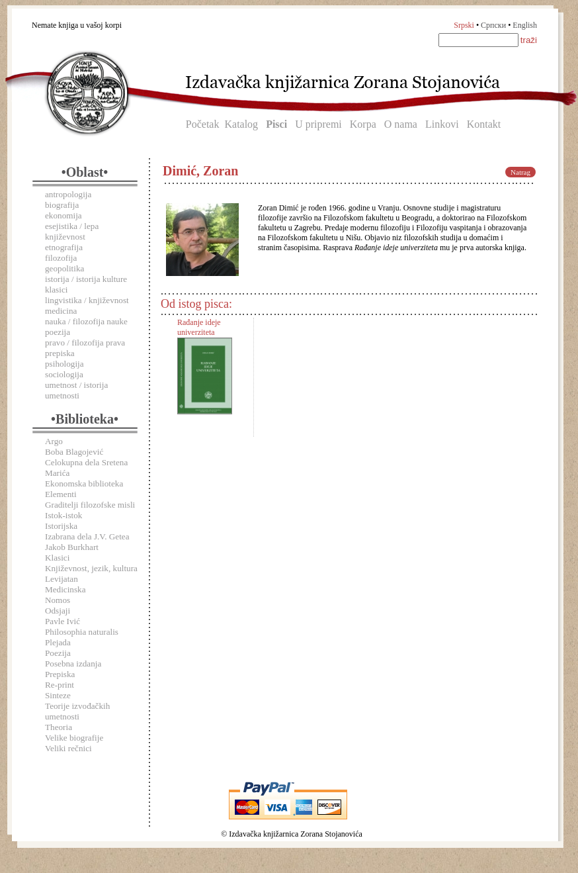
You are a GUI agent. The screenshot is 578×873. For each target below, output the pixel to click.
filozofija (61, 258)
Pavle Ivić (62, 621)
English (525, 25)
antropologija (68, 194)
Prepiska (60, 674)
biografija (62, 205)
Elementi (61, 494)
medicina (61, 311)
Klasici (57, 558)
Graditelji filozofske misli (90, 505)
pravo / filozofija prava (85, 342)
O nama (400, 124)
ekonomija (63, 215)
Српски (493, 25)
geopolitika (64, 268)
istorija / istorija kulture (86, 279)
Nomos (57, 600)
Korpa (363, 124)
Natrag (520, 172)
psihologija (64, 364)
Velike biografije (74, 738)
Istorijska (61, 526)
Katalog (241, 124)
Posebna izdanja (73, 663)
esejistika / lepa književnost (72, 231)
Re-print (59, 685)
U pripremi (318, 124)
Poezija (58, 653)
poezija (57, 332)
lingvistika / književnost (87, 300)
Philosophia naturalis (81, 632)
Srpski (464, 25)
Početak (203, 124)
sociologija (64, 374)
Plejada (58, 642)
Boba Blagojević (74, 452)
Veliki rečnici (68, 748)
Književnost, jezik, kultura (91, 568)
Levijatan (61, 579)
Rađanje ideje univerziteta (199, 327)
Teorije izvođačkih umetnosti (77, 711)
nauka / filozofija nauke (86, 321)
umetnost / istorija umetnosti (76, 390)
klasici (56, 290)
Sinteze (58, 695)
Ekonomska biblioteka (84, 483)
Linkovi (442, 124)
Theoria (58, 727)
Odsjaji (57, 611)
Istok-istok (63, 515)
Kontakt (484, 124)
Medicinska (65, 589)
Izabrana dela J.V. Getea (87, 536)
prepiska (60, 353)
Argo (54, 441)
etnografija (64, 247)
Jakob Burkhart (72, 547)
